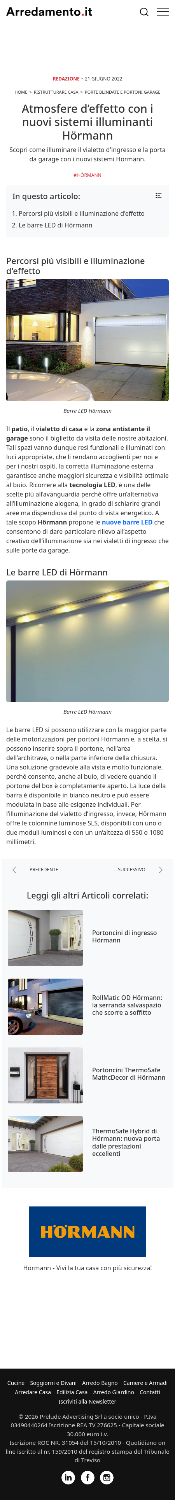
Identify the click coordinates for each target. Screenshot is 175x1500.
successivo (140, 870)
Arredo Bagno (100, 1382)
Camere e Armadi (145, 1382)
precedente (35, 870)
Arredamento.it (49, 11)
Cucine (15, 1382)
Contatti (150, 1392)
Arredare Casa (33, 1392)
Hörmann (89, 175)
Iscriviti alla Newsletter (87, 1401)
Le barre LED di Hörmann (56, 225)
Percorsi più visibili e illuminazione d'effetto (82, 213)
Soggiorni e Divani (53, 1382)
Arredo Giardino (113, 1392)
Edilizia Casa (72, 1392)
